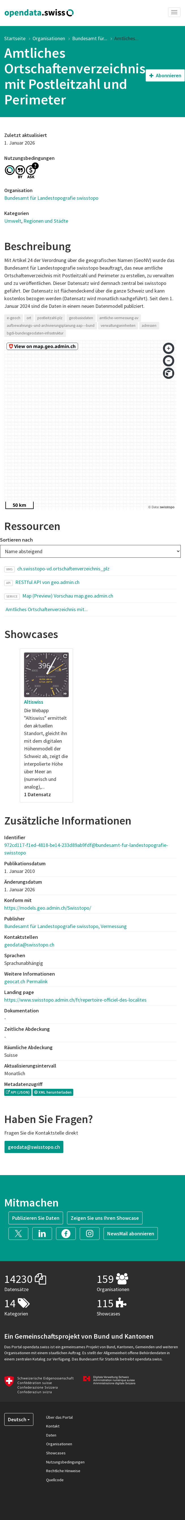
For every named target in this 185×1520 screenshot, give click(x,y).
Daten (51, 1435)
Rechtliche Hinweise (63, 1470)
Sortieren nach (16, 539)
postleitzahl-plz (50, 317)
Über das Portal (59, 1417)
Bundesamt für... (89, 38)
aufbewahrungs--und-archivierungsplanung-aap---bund (50, 325)
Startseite (14, 38)
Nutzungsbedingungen (65, 1462)
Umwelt (12, 221)
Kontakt (52, 1426)
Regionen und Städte (45, 221)
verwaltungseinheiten (118, 325)
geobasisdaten (81, 317)
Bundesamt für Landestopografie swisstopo (51, 198)
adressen (149, 325)
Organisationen (49, 38)
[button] (20, 1233)
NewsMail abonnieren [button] (130, 1233)
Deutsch (19, 1419)
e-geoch (13, 317)
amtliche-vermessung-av (118, 317)
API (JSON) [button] (18, 1092)
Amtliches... (126, 38)
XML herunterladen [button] (53, 1092)
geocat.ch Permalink (26, 981)
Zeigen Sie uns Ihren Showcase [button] (105, 1218)
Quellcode (55, 1479)
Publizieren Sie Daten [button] (35, 1218)
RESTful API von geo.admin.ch (47, 582)
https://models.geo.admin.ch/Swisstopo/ (47, 908)
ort (29, 317)
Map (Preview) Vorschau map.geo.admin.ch (67, 595)
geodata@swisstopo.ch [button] (34, 1147)
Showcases (56, 1452)
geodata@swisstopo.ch (29, 944)
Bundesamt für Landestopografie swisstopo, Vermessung (65, 926)
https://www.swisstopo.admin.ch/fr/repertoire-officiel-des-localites (75, 1000)
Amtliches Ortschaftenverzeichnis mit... (47, 609)
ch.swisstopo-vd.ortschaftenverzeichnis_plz (63, 568)
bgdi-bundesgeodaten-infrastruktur (35, 333)
